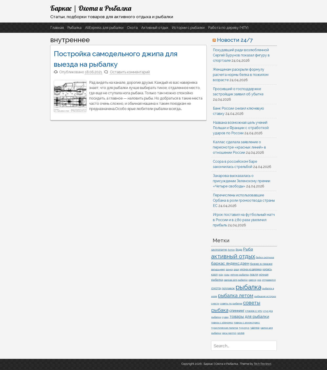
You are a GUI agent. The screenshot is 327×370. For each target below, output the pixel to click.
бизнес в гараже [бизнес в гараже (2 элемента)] (261, 263)
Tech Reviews (262, 363)
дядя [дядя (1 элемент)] (236, 269)
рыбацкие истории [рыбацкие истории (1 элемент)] (265, 296)
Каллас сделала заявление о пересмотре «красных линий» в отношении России (239, 147)
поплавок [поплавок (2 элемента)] (228, 288)
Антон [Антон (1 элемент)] (231, 249)
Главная (57, 28)
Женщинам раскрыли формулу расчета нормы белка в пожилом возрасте (240, 74)
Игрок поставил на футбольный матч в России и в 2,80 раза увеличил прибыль (244, 220)
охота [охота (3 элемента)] (216, 288)
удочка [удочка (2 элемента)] (254, 327)
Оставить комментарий (130, 72)
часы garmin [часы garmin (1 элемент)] (229, 333)
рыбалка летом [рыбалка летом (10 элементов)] (235, 295)
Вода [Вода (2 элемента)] (239, 249)
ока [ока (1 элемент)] (259, 280)
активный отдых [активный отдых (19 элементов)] (233, 256)
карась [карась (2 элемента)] (267, 269)
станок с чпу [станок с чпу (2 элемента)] (253, 310)
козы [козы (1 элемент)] (227, 274)
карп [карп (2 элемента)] (214, 274)
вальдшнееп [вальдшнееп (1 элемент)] (218, 269)
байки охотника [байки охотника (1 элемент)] (265, 257)
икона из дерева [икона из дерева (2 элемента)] (251, 269)
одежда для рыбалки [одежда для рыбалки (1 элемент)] (236, 280)
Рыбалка (74, 28)
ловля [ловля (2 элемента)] (254, 274)
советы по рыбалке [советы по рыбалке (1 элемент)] (231, 303)
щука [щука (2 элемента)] (240, 333)
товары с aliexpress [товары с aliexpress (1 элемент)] (222, 322)
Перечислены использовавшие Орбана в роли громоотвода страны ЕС (244, 200)
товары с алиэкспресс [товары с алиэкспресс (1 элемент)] (247, 322)
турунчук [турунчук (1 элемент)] (244, 327)
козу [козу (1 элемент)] (221, 274)
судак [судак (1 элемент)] (225, 317)
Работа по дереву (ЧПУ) (228, 28)
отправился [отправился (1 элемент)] (269, 280)
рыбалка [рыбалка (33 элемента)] (248, 287)
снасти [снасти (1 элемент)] (215, 303)
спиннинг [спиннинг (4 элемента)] (236, 310)
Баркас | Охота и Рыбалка (90, 8)
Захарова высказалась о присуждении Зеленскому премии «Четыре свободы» (241, 181)
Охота (132, 28)
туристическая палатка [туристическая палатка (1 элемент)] (224, 327)
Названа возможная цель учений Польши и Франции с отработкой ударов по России (241, 127)
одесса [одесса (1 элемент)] (252, 280)
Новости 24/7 (235, 40)
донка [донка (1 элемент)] (229, 269)
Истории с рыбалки (188, 28)
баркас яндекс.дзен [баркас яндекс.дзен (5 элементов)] (230, 263)
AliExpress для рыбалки (104, 28)
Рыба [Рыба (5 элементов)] (248, 249)
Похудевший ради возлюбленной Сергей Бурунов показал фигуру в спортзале (241, 55)
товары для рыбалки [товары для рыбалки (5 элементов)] (249, 316)
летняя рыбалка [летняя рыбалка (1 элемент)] (239, 274)
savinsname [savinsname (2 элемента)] (219, 249)
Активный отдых (154, 28)
